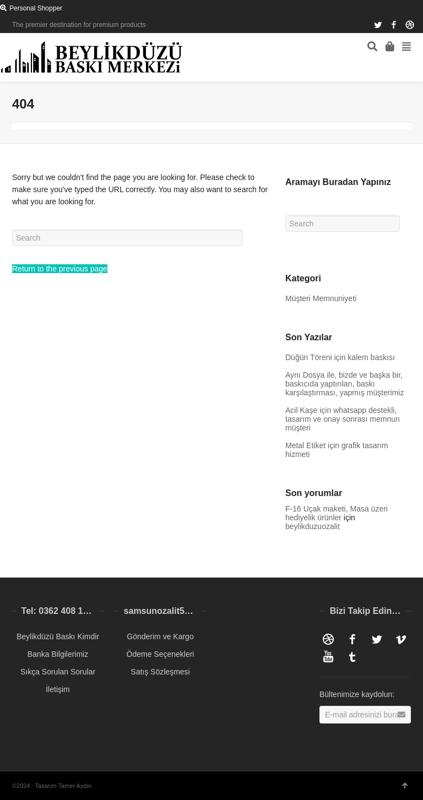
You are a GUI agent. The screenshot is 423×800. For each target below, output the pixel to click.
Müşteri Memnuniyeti (320, 298)
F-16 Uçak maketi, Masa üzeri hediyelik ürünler (336, 513)
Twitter (377, 24)
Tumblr (352, 657)
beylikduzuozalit (312, 526)
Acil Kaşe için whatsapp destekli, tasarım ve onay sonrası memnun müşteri (342, 419)
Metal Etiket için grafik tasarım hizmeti (336, 450)
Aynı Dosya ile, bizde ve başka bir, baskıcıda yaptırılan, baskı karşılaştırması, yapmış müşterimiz (344, 384)
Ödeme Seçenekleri (160, 654)
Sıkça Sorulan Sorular (57, 671)
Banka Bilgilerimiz (58, 654)
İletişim (58, 689)
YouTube (328, 657)
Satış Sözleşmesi (160, 671)
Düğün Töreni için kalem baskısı (340, 357)
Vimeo (401, 639)
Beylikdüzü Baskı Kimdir (58, 636)
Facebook (393, 24)
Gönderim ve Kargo (160, 636)
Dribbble (409, 24)
